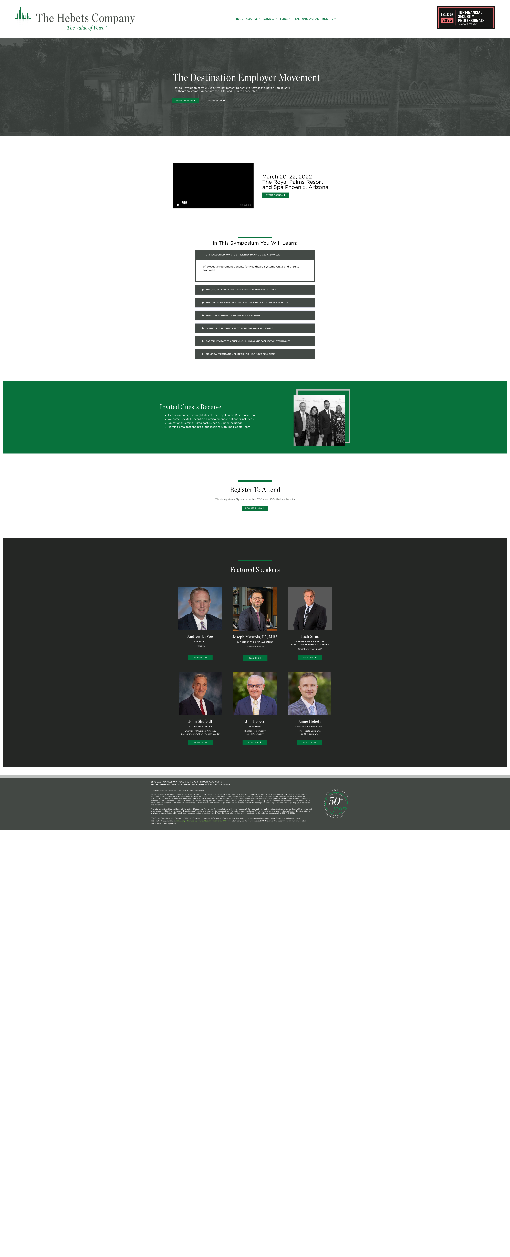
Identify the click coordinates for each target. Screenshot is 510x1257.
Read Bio (200, 663)
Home (239, 19)
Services (270, 18)
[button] (255, 260)
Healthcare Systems (306, 19)
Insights (329, 18)
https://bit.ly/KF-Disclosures (275, 804)
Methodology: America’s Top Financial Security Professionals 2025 (201, 826)
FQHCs (285, 18)
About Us (253, 18)
